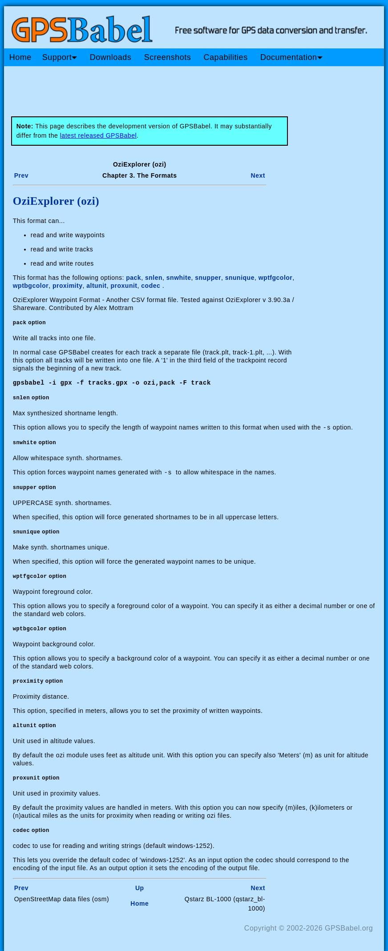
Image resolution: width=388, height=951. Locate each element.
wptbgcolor (30, 285)
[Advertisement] (173, 88)
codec (150, 285)
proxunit (124, 285)
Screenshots (167, 57)
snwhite (178, 277)
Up (139, 886)
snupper (208, 277)
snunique (240, 277)
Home (20, 57)
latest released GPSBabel (98, 135)
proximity (68, 285)
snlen (153, 277)
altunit (96, 285)
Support (59, 57)
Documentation (291, 57)
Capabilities (226, 57)
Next (258, 175)
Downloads (111, 57)
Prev (21, 175)
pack (133, 277)
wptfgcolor (276, 277)
